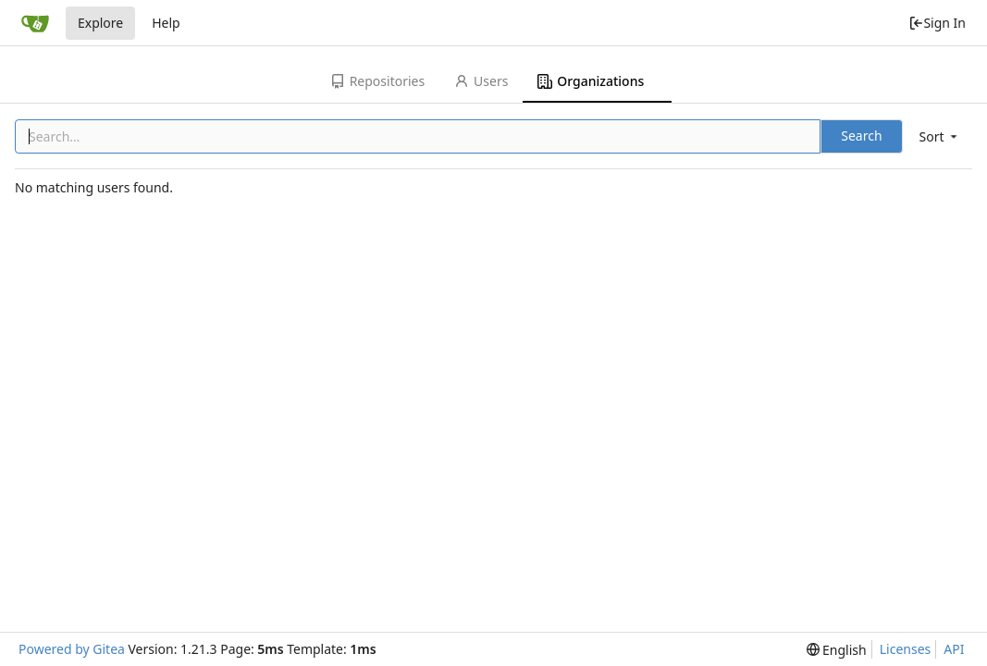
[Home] (35, 23)
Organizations (590, 81)
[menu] (939, 136)
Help (166, 22)
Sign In (937, 22)
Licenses (905, 649)
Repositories (377, 81)
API (954, 649)
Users (481, 81)
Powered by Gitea (72, 649)
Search (861, 135)
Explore (100, 22)
